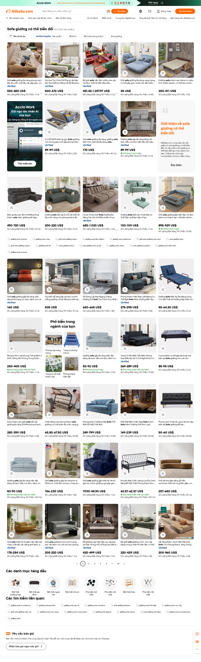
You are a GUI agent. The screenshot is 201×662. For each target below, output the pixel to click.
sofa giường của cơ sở (90, 246)
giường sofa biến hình (165, 246)
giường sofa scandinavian (178, 612)
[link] (197, 634)
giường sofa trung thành (75, 612)
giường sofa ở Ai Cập (146, 605)
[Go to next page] (124, 563)
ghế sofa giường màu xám (148, 239)
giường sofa (14, 618)
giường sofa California (120, 239)
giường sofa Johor (115, 246)
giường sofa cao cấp (171, 605)
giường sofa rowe (41, 239)
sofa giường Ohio (174, 239)
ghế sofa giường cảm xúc (20, 612)
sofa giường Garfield (140, 246)
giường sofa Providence (19, 605)
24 (118, 564)
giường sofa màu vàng (47, 612)
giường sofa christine (95, 605)
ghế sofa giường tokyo (66, 239)
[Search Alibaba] (73, 11)
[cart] (150, 12)
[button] (108, 11)
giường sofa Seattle (17, 239)
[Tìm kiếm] (119, 11)
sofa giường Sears (65, 246)
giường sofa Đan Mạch (93, 239)
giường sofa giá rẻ (70, 605)
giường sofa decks (126, 612)
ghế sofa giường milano (19, 246)
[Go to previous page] (77, 563)
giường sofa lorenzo (17, 252)
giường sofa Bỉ (43, 246)
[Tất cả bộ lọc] (17, 36)
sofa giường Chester (120, 605)
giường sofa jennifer (45, 605)
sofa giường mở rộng (150, 612)
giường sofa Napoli (102, 612)
